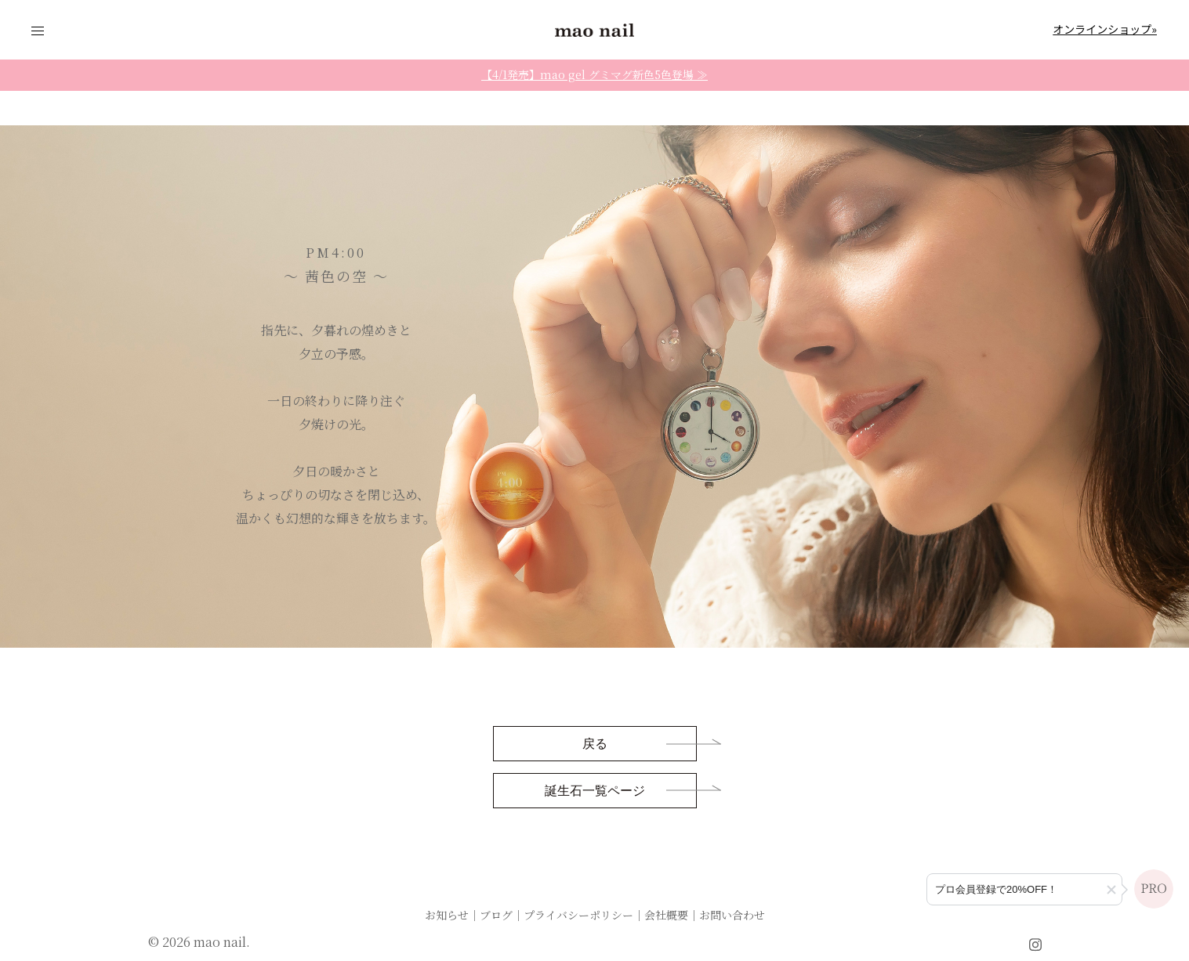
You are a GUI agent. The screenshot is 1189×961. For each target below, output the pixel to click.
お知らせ (447, 915)
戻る (594, 745)
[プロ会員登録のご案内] (1024, 889)
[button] (1111, 889)
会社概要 (666, 915)
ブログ (496, 915)
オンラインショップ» (1105, 29)
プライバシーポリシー (578, 915)
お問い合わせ (732, 915)
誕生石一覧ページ (595, 792)
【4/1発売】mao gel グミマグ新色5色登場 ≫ (594, 74)
